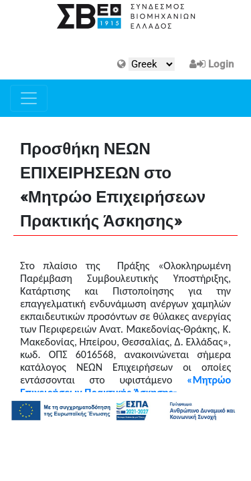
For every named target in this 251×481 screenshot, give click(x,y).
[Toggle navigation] (29, 98)
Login (221, 64)
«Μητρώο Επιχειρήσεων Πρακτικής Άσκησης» (125, 386)
